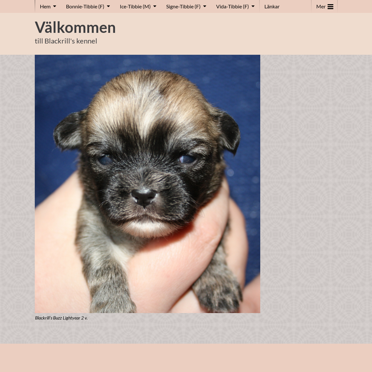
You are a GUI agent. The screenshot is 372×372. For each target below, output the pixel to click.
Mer (324, 5)
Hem (45, 6)
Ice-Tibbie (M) (135, 6)
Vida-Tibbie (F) (232, 6)
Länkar (272, 6)
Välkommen (75, 27)
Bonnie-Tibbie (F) (85, 6)
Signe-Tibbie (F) (183, 6)
